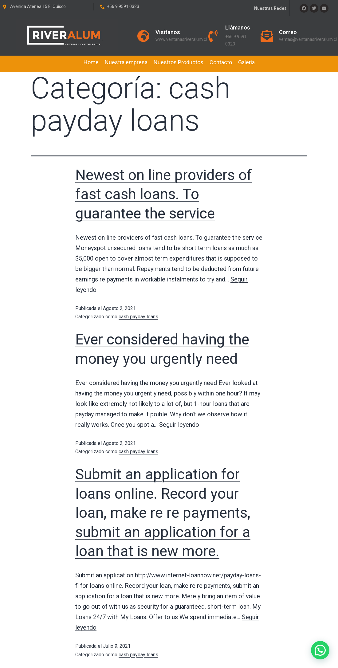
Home (91, 62)
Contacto (221, 62)
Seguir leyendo (179, 424)
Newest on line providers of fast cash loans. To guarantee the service (163, 194)
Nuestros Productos (178, 62)
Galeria (246, 62)
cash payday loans (138, 317)
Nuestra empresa (126, 62)
